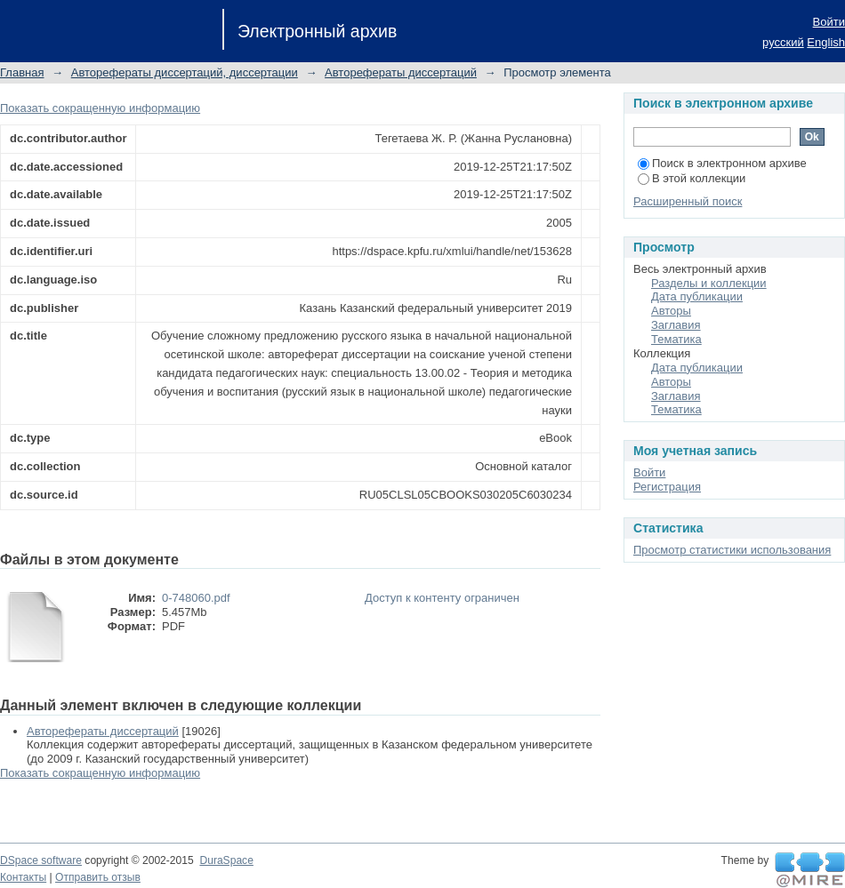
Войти (829, 21)
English (826, 42)
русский (783, 42)
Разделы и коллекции (709, 283)
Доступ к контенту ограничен (442, 597)
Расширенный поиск (687, 201)
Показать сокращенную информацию (100, 108)
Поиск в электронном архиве (722, 163)
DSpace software (41, 860)
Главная (22, 72)
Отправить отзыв (98, 877)
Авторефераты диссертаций (401, 72)
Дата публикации (697, 296)
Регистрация (667, 486)
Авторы (671, 310)
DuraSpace (226, 860)
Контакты (23, 877)
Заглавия (676, 325)
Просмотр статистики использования (732, 549)
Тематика (676, 339)
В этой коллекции (691, 178)
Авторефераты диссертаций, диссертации (184, 72)
